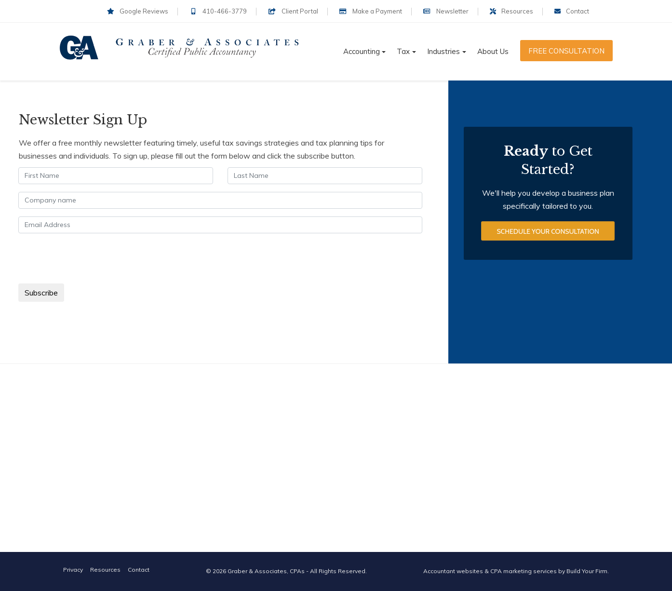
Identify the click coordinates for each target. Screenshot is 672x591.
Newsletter (446, 11)
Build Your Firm (586, 571)
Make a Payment (370, 11)
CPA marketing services (523, 571)
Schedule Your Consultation (548, 231)
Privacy (73, 569)
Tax (403, 51)
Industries (443, 51)
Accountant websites (453, 571)
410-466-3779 (218, 11)
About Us (493, 51)
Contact (571, 11)
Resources (511, 11)
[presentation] (92, 260)
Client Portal (293, 11)
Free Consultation (566, 50)
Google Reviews (137, 11)
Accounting (361, 51)
